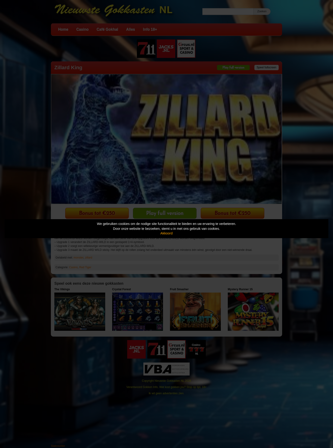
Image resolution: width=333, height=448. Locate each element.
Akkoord (166, 233)
